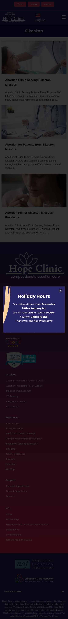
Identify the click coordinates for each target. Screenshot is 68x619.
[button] (60, 290)
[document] (34, 309)
